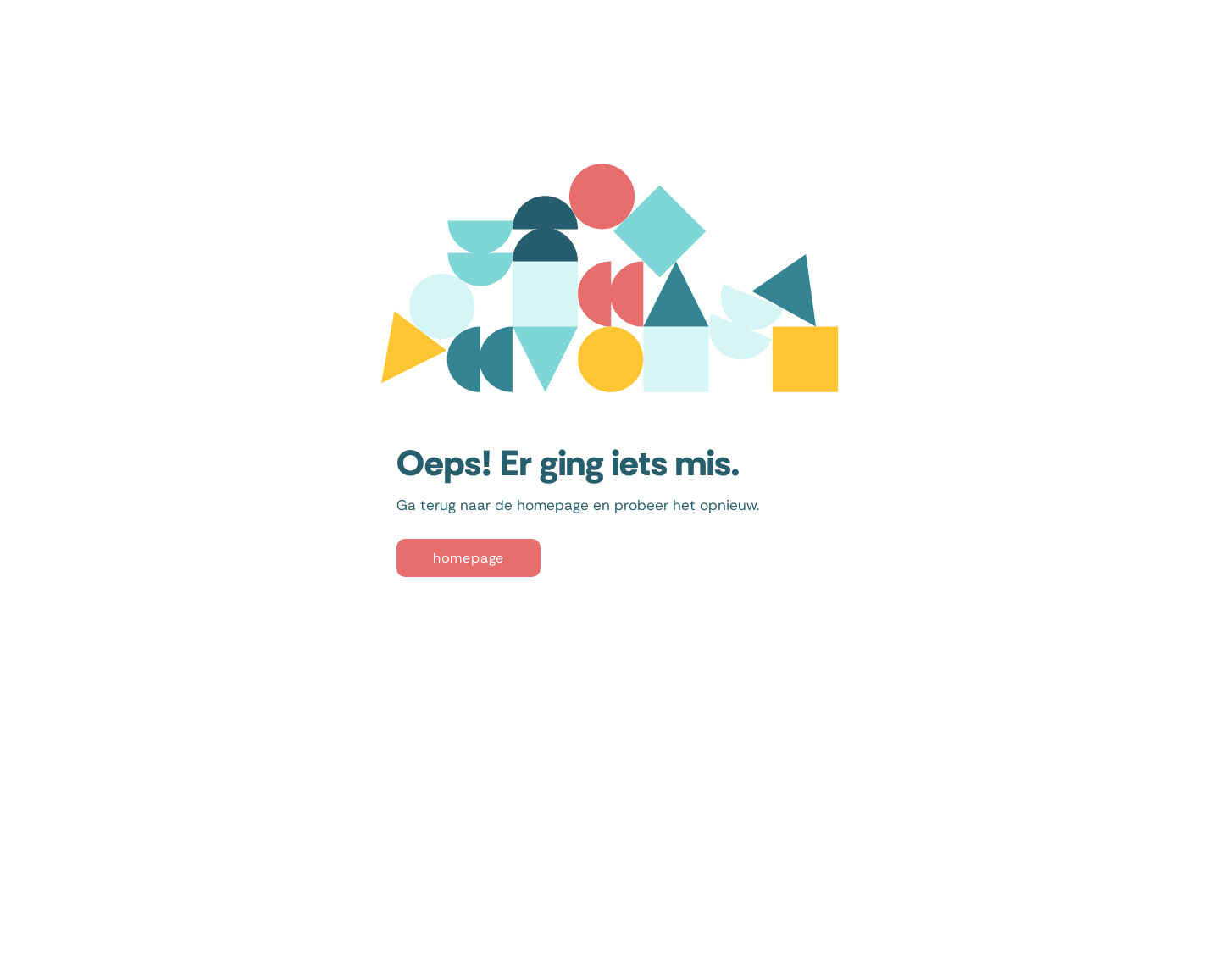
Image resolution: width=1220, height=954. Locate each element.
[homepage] (468, 558)
